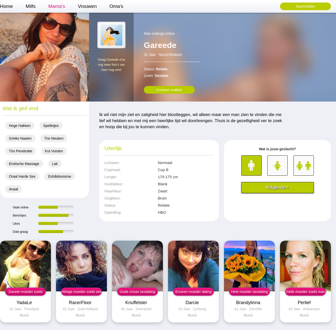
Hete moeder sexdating (249, 292)
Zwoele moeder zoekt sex (25, 293)
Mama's (56, 6)
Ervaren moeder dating (193, 292)
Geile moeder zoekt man (305, 292)
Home (6, 6)
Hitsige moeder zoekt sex (81, 292)
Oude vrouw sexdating (137, 292)
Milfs (31, 6)
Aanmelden (305, 6)
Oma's (116, 6)
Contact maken (169, 90)
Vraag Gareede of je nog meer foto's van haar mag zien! (111, 65)
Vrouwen (87, 6)
